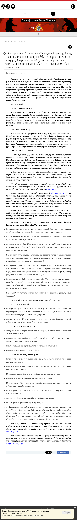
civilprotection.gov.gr (58, 193)
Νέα (16, 41)
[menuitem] (3, 6)
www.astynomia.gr (13, 431)
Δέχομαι (67, 512)
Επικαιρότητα (7, 41)
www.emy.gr (51, 189)
